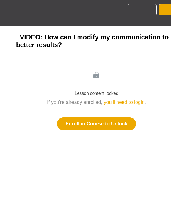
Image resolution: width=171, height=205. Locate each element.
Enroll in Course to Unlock (96, 123)
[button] (6, 13)
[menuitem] (23, 13)
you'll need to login (124, 102)
